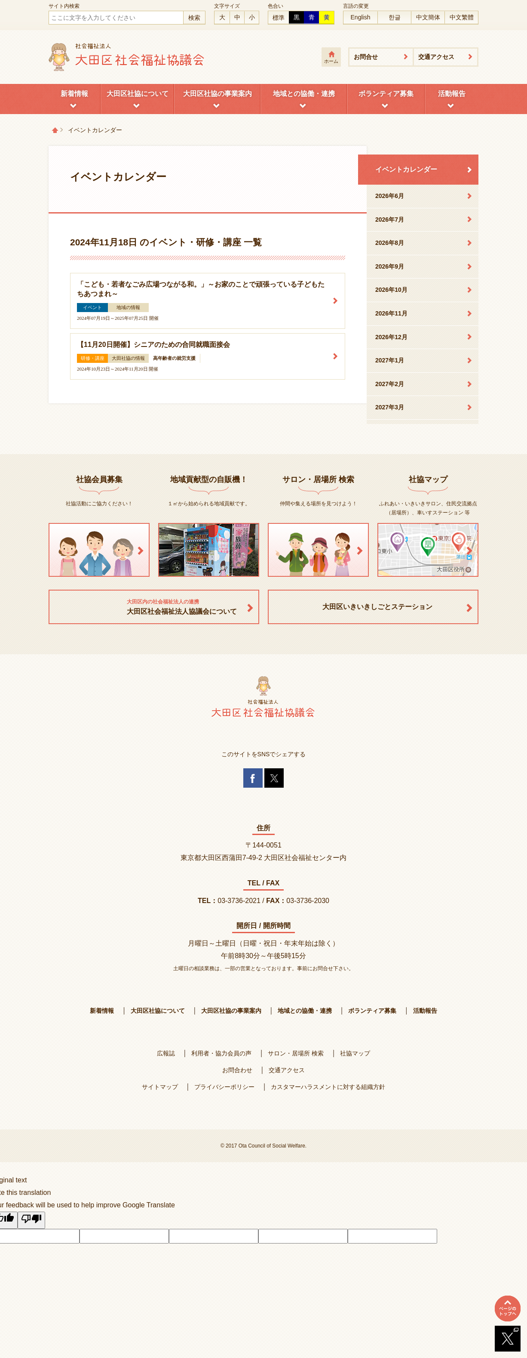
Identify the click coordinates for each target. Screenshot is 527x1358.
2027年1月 (389, 360)
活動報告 (452, 93)
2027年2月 (389, 383)
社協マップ (355, 1053)
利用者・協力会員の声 (221, 1053)
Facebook (253, 778)
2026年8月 (389, 242)
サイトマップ (160, 1086)
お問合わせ (237, 1070)
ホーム (331, 61)
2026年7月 (389, 219)
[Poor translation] (31, 1220)
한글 (395, 17)
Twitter (274, 778)
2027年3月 (389, 407)
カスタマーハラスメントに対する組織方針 (328, 1086)
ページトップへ (508, 1308)
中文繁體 (462, 17)
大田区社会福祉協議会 (127, 57)
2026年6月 (389, 195)
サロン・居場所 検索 (296, 1053)
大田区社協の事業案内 (217, 93)
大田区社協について (138, 93)
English (361, 17)
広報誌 (166, 1053)
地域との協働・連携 (304, 93)
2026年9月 (389, 266)
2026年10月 (391, 289)
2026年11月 (391, 313)
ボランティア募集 (386, 93)
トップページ (55, 130)
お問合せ (366, 56)
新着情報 (74, 93)
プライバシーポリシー (224, 1086)
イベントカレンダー (406, 169)
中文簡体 (428, 17)
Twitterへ (508, 1339)
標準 (279, 17)
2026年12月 (391, 337)
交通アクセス (436, 56)
